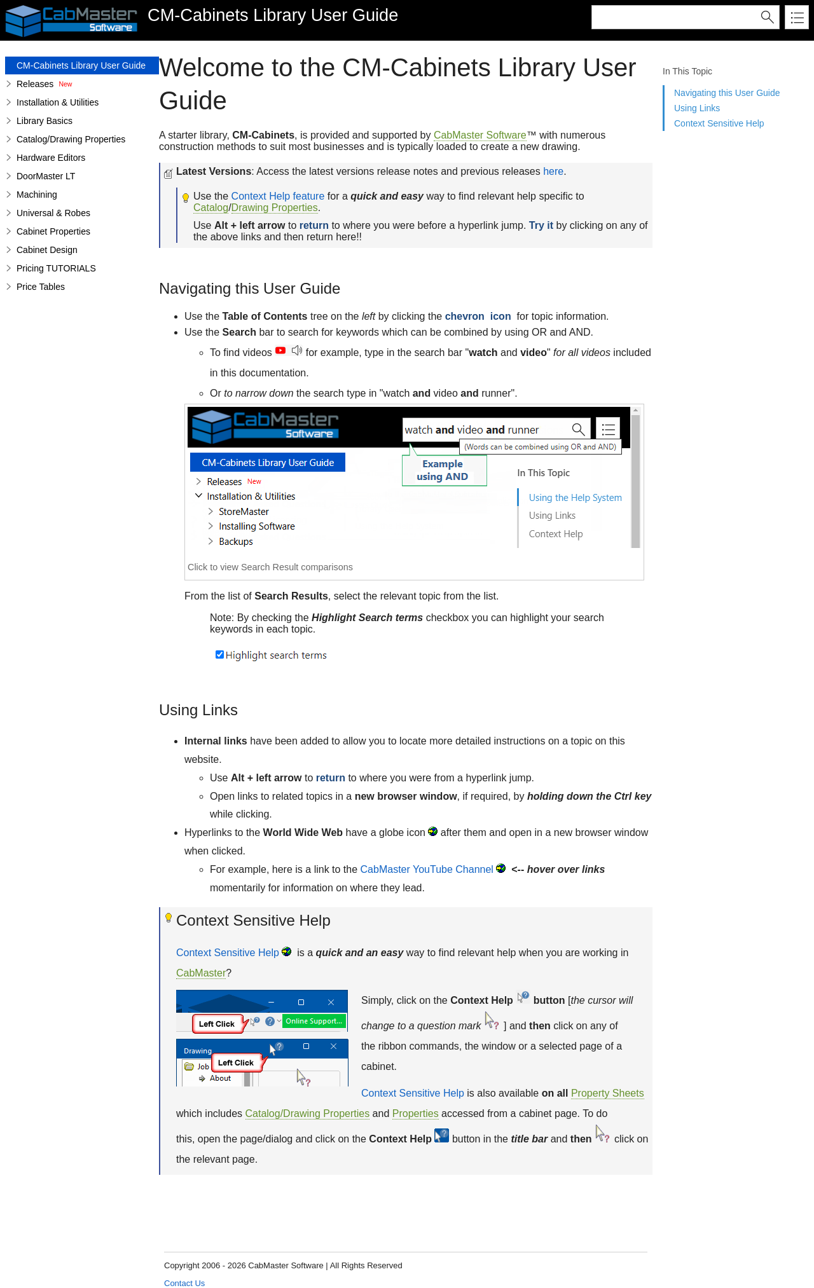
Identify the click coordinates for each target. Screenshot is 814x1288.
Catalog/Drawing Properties (71, 139)
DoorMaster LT (46, 176)
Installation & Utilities (58, 102)
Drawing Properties (274, 207)
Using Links (697, 108)
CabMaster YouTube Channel (427, 869)
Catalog (210, 207)
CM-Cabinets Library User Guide (81, 65)
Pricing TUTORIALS (56, 268)
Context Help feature (278, 196)
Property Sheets (607, 1093)
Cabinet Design (47, 250)
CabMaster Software (480, 135)
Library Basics (44, 121)
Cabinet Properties (53, 231)
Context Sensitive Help (719, 123)
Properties (415, 1113)
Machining (37, 194)
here (553, 171)
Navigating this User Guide (727, 93)
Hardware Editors (51, 158)
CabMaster (201, 973)
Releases (35, 84)
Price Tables (41, 287)
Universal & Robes (53, 213)
